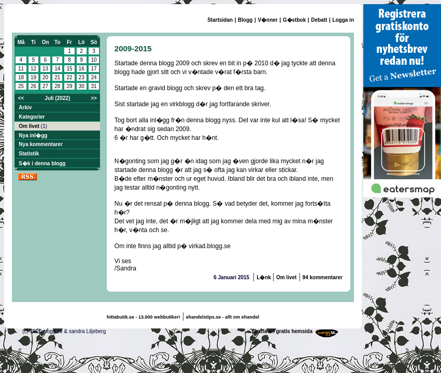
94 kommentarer (323, 277)
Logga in (343, 20)
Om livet (29, 126)
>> (94, 98)
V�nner (267, 20)
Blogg (245, 20)
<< (21, 98)
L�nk (265, 277)
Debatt (319, 20)
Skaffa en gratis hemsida (281, 331)
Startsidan (220, 20)
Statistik (29, 153)
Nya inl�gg (33, 135)
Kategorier (32, 117)
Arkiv (25, 107)
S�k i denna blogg (42, 163)
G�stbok (294, 20)
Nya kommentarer (40, 144)
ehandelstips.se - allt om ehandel (222, 317)
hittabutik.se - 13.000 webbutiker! (143, 317)
